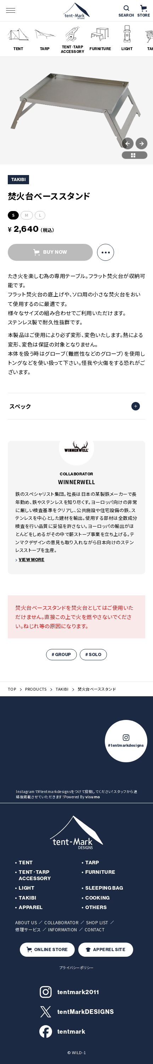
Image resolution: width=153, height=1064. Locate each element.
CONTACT (95, 929)
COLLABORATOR (61, 922)
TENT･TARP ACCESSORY (35, 875)
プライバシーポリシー (77, 967)
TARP (92, 863)
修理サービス (28, 929)
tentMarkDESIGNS (76, 1011)
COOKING (97, 898)
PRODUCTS (35, 689)
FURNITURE (100, 872)
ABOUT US (26, 922)
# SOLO (93, 654)
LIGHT (27, 888)
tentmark (62, 1031)
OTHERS (96, 907)
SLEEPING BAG (104, 888)
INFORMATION (62, 929)
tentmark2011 (69, 992)
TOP (12, 689)
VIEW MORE (31, 559)
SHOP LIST (97, 922)
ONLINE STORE (47, 949)
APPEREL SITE (105, 949)
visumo (92, 796)
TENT (26, 863)
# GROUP (61, 654)
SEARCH (126, 11)
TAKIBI (62, 689)
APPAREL (31, 907)
